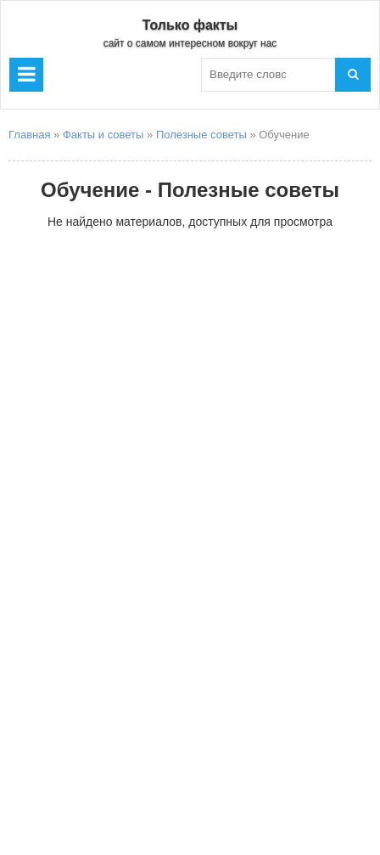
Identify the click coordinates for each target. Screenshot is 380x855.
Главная (29, 134)
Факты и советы (103, 134)
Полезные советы (201, 134)
